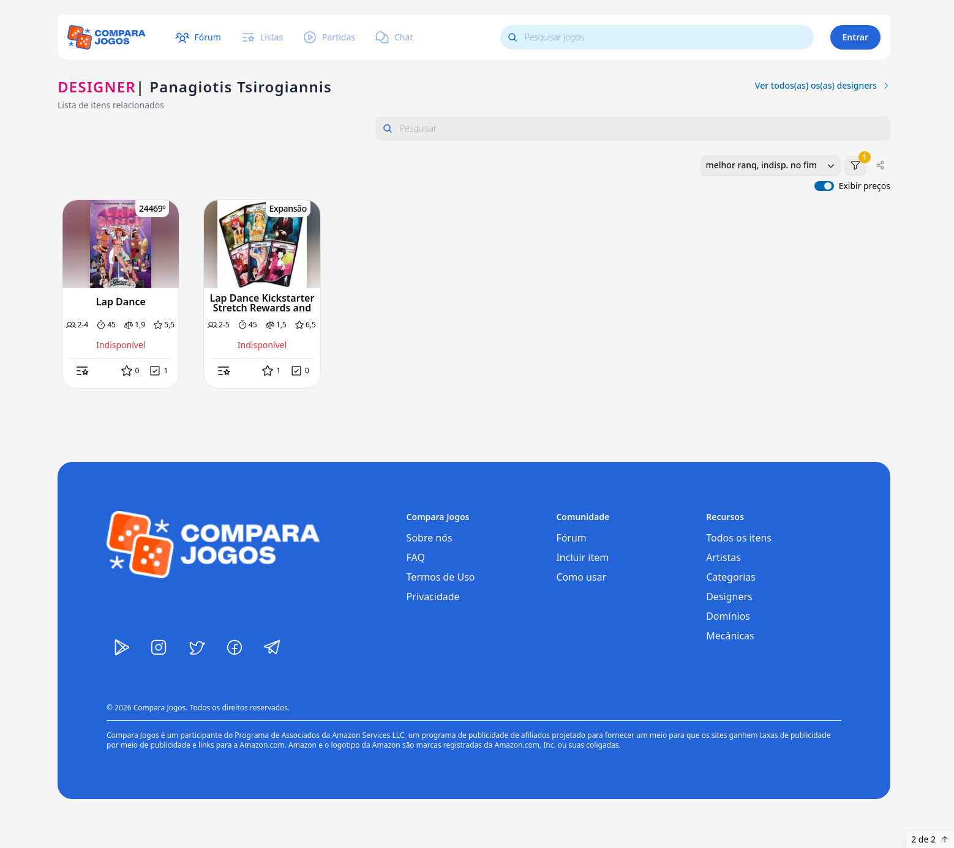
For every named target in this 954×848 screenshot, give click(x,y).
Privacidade (433, 596)
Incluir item (582, 557)
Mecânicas (730, 635)
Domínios (728, 616)
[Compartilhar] (880, 165)
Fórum (571, 538)
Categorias (731, 577)
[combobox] (770, 165)
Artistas (723, 557)
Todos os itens (739, 538)
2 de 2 (930, 839)
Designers (729, 596)
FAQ (416, 557)
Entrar (856, 37)
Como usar (581, 577)
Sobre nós (430, 538)
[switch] (824, 186)
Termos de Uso (441, 577)
